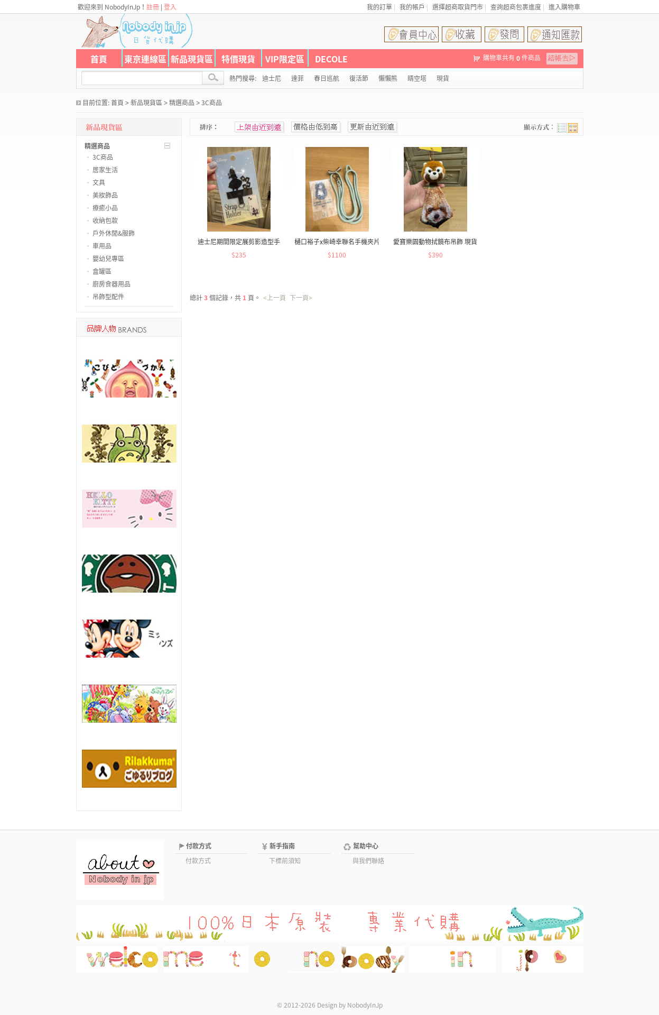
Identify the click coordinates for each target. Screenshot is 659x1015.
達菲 (297, 78)
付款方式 (198, 846)
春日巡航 (326, 78)
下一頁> (301, 297)
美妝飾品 (105, 195)
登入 (170, 7)
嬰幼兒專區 (108, 258)
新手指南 (282, 846)
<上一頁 (274, 297)
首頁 (98, 58)
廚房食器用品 (111, 284)
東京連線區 (145, 58)
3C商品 (211, 102)
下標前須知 (285, 860)
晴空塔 (416, 78)
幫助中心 (365, 846)
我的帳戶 (412, 7)
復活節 (358, 78)
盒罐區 (102, 271)
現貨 (443, 78)
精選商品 (181, 102)
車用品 (102, 246)
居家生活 (105, 169)
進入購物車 (564, 7)
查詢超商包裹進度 (515, 7)
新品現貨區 (192, 58)
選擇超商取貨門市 (457, 7)
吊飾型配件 (108, 296)
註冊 (152, 7)
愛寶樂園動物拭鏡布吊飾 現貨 (435, 241)
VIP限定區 (284, 58)
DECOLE (331, 58)
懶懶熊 (387, 78)
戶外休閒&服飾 (113, 233)
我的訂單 (379, 7)
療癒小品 (105, 208)
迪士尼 (271, 78)
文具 (98, 182)
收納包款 (105, 220)
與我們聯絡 (368, 860)
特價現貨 (238, 58)
